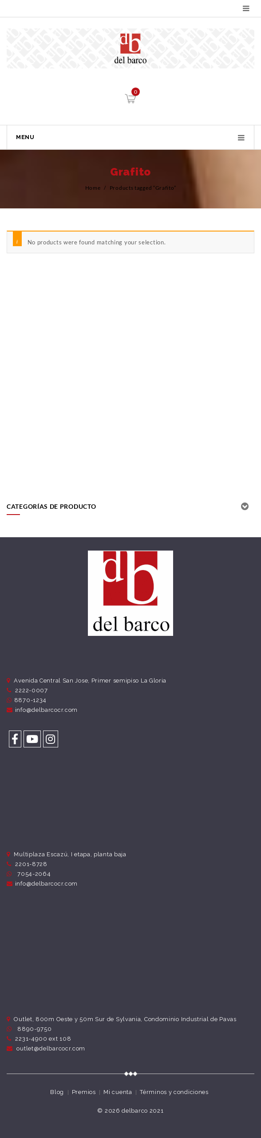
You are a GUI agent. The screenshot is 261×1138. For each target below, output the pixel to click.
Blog (57, 1092)
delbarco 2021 (142, 1110)
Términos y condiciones (174, 1092)
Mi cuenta (117, 1092)
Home (93, 187)
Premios (84, 1092)
